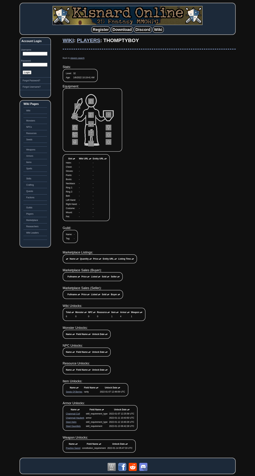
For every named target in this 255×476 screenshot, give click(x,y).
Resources (31, 133)
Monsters (30, 120)
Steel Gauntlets (73, 426)
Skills (28, 178)
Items (29, 162)
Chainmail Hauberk (75, 418)
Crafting (30, 185)
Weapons (30, 149)
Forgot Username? (32, 87)
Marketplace (32, 220)
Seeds (29, 139)
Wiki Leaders (32, 233)
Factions (30, 197)
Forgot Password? (31, 80)
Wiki (68, 40)
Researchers (32, 226)
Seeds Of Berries (74, 392)
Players (88, 40)
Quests (29, 191)
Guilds (29, 207)
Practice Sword (73, 448)
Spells (29, 168)
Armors (29, 156)
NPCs (29, 127)
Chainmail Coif (73, 413)
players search (77, 58)
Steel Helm (71, 422)
